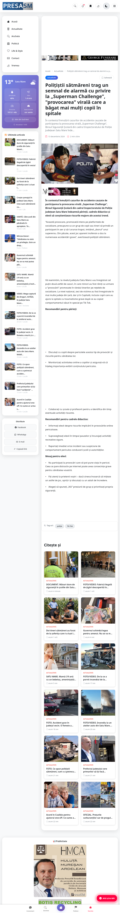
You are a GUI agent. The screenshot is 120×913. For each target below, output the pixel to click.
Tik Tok (70, 526)
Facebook (20, 427)
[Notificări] (83, 6)
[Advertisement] (79, 260)
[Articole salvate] (90, 6)
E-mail (20, 441)
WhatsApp (20, 434)
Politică (13, 43)
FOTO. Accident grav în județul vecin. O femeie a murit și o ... (26, 332)
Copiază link (20, 449)
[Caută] (75, 6)
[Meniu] (114, 6)
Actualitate (14, 28)
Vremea (13, 65)
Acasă (12, 21)
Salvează (107, 77)
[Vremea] (98, 6)
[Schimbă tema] (106, 6)
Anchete (13, 36)
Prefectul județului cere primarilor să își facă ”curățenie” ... (26, 386)
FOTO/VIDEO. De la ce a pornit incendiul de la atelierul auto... (26, 316)
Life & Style (15, 50)
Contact (13, 58)
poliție (59, 526)
